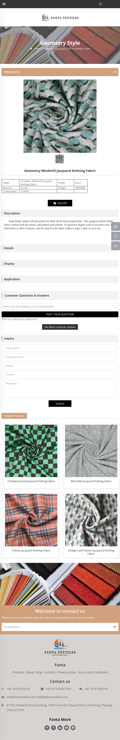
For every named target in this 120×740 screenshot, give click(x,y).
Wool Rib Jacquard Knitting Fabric (91, 481)
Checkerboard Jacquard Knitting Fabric (31, 481)
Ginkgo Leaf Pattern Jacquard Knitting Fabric (91, 552)
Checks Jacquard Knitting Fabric (31, 550)
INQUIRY (60, 203)
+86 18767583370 (18, 689)
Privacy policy (66, 672)
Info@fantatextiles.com (21, 697)
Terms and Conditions (93, 672)
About (30, 672)
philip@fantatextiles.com (52, 697)
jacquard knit (75, 221)
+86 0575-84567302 (58, 689)
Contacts (50, 672)
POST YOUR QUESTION (60, 314)
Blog (39, 672)
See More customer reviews (60, 327)
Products (18, 672)
